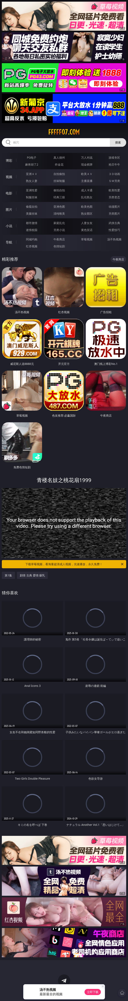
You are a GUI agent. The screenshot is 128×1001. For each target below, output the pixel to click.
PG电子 (32, 157)
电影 (9, 193)
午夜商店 (59, 239)
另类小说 (59, 230)
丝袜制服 (59, 181)
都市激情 (31, 223)
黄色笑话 (86, 230)
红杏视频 (31, 246)
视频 (9, 177)
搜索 (118, 142)
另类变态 (114, 197)
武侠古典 (114, 223)
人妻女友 (86, 223)
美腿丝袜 (31, 213)
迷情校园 (31, 230)
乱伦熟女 (86, 197)
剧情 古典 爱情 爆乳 (32, 575)
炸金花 (59, 164)
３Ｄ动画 (114, 174)
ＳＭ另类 (114, 181)
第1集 (8, 575)
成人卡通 (86, 190)
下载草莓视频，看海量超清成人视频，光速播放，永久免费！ (74, 564)
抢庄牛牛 (114, 164)
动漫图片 (114, 206)
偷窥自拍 (31, 206)
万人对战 (86, 157)
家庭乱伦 (59, 223)
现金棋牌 (86, 164)
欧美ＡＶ (86, 174)
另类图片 (114, 213)
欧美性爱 (114, 190)
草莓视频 (86, 239)
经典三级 (59, 197)
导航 (9, 242)
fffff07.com (64, 132)
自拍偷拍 (59, 174)
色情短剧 (59, 246)
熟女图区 (86, 213)
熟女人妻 (31, 181)
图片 (9, 209)
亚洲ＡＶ (31, 174)
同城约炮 (31, 239)
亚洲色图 (59, 206)
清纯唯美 (59, 213)
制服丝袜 (31, 197)
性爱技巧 (114, 230)
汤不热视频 (114, 239)
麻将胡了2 (31, 164)
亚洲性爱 (31, 190)
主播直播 (86, 181)
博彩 (9, 160)
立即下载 (92, 992)
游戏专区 (114, 157)
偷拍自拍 (59, 190)
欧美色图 (86, 206)
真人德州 (59, 157)
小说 (9, 226)
